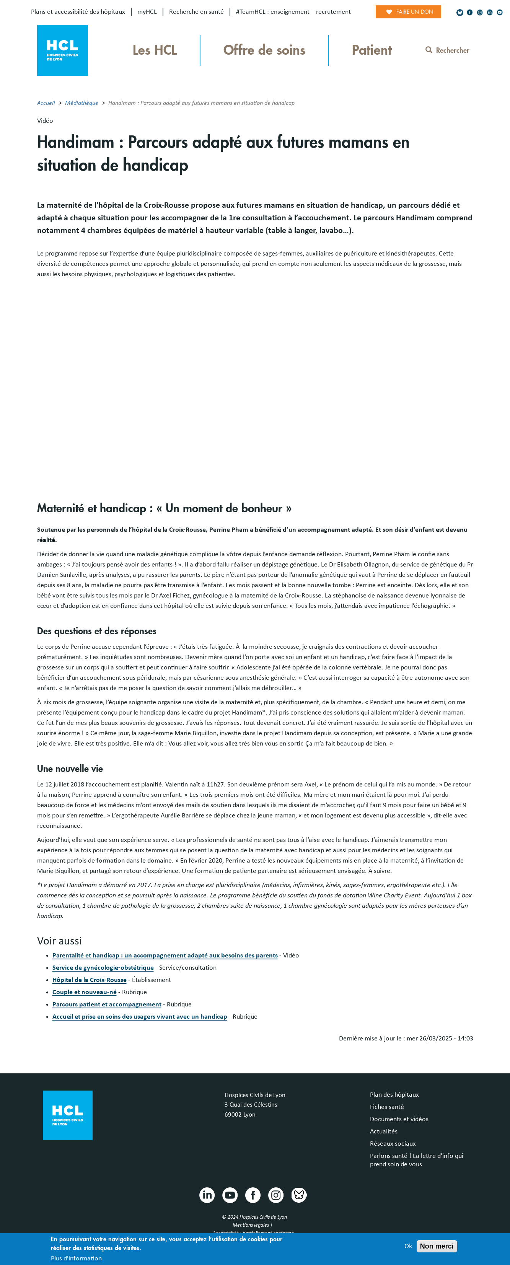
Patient (372, 50)
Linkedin (206, 1194)
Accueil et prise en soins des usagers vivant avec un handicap (139, 1016)
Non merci (437, 1246)
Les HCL (155, 50)
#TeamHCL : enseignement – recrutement (293, 11)
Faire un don (414, 12)
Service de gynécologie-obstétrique (103, 967)
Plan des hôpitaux (394, 1094)
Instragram (275, 1194)
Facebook (252, 1194)
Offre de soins (264, 50)
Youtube (229, 1194)
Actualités (384, 1131)
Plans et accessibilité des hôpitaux (78, 11)
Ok (408, 1246)
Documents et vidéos (399, 1119)
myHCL (147, 11)
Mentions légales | (253, 1225)
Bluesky (298, 1194)
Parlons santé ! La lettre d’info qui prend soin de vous (416, 1160)
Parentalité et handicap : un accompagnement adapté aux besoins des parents (165, 955)
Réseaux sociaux (393, 1143)
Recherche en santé (196, 11)
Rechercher (447, 50)
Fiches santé (387, 1107)
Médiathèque (81, 103)
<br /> (255, 381)
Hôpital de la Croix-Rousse (89, 980)
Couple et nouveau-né (84, 992)
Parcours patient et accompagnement (106, 1004)
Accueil (46, 103)
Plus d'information (76, 1258)
